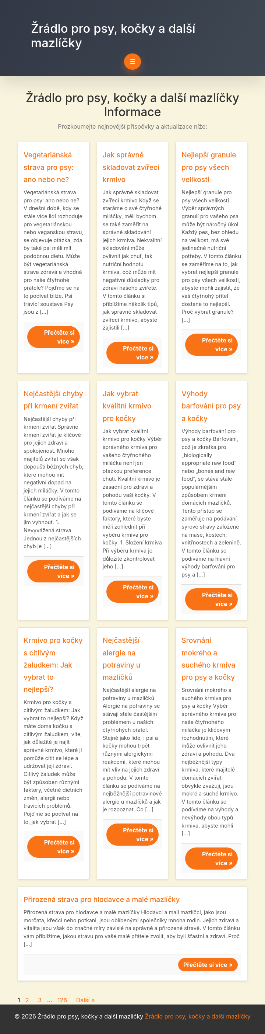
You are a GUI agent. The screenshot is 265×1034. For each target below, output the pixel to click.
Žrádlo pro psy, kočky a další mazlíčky (113, 35)
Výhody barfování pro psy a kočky (211, 405)
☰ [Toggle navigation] (132, 61)
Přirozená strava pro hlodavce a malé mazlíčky (102, 899)
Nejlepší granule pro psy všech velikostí (208, 167)
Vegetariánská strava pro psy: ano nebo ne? (49, 167)
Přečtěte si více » (59, 337)
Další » (85, 1000)
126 (62, 1000)
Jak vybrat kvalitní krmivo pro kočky (127, 405)
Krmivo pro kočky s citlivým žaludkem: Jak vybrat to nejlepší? (53, 665)
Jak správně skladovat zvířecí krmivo (131, 167)
